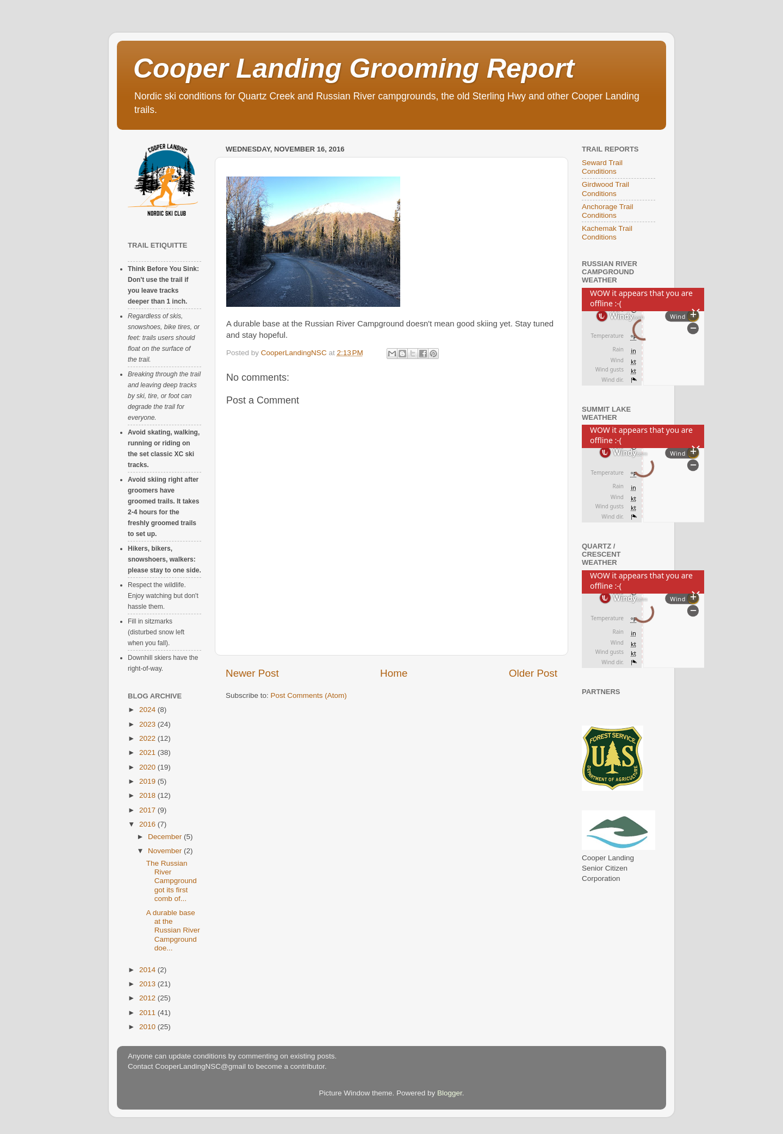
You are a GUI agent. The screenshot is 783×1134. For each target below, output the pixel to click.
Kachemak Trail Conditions (607, 232)
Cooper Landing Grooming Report (353, 68)
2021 (148, 752)
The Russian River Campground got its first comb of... (171, 881)
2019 (148, 781)
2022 (148, 738)
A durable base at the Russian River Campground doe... (173, 930)
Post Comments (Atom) (309, 695)
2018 (148, 795)
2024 (148, 709)
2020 (148, 767)
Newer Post (252, 673)
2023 (148, 724)
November (166, 851)
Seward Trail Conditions (602, 167)
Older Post (533, 673)
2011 (148, 1013)
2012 (148, 998)
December (166, 837)
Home (393, 673)
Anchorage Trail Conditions (607, 211)
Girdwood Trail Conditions (605, 188)
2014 (148, 970)
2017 (148, 810)
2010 (148, 1027)
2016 (148, 824)
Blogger (449, 1093)
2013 (148, 984)
